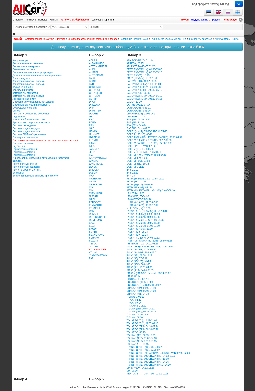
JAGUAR (94, 149)
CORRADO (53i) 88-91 (138, 107)
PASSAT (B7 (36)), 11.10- (139, 229)
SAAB (92, 223)
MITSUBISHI (96, 193)
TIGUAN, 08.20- (134, 317)
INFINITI (93, 140)
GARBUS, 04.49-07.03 (138, 128)
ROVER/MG (95, 220)
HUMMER (94, 134)
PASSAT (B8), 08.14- (137, 231)
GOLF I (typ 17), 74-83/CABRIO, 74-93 (146, 131)
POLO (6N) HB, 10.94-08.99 (141, 249)
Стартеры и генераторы (26, 137)
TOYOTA (94, 246)
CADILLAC (95, 87)
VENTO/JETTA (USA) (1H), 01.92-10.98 (147, 373)
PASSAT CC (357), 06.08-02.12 (142, 237)
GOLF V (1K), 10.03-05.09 (140, 149)
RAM (91, 211)
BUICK (92, 81)
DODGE (93, 113)
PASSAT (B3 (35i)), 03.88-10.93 (143, 214)
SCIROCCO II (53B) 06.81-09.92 (143, 285)
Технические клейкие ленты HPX (168, 39)
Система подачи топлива (26, 131)
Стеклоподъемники (23, 143)
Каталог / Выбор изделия (75, 19)
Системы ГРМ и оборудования (29, 134)
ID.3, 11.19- (132, 169)
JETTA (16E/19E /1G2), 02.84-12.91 (145, 178)
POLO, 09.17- (133, 276)
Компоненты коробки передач (29, 96)
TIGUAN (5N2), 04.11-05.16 (141, 311)
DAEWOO (94, 104)
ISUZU (92, 143)
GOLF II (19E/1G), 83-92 (139, 134)
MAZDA (93, 181)
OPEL (92, 199)
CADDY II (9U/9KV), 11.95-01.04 (143, 84)
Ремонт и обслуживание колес (29, 119)
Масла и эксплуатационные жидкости (33, 101)
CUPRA (93, 99)
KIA (91, 155)
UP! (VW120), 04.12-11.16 (140, 367)
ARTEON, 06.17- (135, 63)
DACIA (92, 101)
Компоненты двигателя (25, 93)
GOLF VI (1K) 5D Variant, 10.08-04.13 (146, 155)
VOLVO (93, 252)
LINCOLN (94, 169)
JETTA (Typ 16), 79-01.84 (139, 184)
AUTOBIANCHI (97, 75)
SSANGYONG (96, 234)
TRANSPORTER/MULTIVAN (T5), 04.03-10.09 (150, 356)
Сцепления (19, 146)
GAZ (91, 128)
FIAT (91, 119)
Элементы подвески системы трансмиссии (36, 175)
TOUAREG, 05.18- (136, 332)
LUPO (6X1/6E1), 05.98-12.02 (142, 205)
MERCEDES (95, 184)
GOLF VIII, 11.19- (135, 166)
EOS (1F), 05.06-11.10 (138, 119)
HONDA (93, 131)
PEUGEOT (95, 202)
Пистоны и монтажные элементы (31, 113)
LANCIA (93, 161)
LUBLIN (93, 172)
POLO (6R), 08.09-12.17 (139, 255)
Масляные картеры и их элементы (31, 104)
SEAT (92, 226)
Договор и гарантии (103, 19)
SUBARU (94, 237)
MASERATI (95, 178)
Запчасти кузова (21, 78)
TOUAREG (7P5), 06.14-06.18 (142, 329)
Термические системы (25, 149)
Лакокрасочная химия (24, 99)
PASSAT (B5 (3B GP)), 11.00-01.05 (145, 220)
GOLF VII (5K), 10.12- (137, 164)
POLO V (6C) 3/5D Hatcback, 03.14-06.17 (148, 273)
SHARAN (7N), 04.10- (137, 294)
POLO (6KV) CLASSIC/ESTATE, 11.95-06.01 (150, 246)
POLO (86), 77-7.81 (136, 258)
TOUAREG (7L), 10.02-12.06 (141, 320)
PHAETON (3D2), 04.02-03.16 (142, 243)
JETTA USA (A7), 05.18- (139, 187)
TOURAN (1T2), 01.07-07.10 (141, 338)
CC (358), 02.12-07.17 (138, 104)
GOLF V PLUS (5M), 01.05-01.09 (143, 152)
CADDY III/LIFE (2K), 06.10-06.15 (144, 99)
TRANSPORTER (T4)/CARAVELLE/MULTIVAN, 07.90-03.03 (158, 353)
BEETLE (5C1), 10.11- (138, 75)
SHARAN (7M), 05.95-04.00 (141, 291)
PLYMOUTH (95, 205)
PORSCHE (95, 208)
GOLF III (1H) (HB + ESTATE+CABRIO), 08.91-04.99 (154, 137)
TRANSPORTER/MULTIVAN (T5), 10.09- (147, 359)
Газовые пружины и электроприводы (33, 72)
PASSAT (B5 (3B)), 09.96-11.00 (142, 223)
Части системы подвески (26, 166)
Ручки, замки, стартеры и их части (31, 122)
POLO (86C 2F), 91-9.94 (139, 261)
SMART (93, 231)
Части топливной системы (27, 169)
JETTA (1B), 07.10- (136, 181)
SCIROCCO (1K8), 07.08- (140, 282)
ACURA (93, 60)
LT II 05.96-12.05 (135, 193)
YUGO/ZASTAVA (98, 255)
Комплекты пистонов (200, 39)
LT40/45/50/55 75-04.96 (138, 199)
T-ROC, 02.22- (134, 299)
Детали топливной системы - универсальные (37, 75)
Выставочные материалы (26, 66)
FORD (92, 122)
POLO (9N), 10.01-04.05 (139, 267)
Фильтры (17, 161)
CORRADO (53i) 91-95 (138, 110)
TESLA (93, 243)
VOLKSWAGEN (97, 249)
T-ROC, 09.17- (134, 302)
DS (90, 116)
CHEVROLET (96, 90)
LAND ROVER (96, 164)
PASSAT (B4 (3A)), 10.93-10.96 (142, 217)
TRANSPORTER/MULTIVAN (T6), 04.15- (147, 361)
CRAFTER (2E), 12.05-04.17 (141, 113)
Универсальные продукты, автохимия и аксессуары (41, 158)
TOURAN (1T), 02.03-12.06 (140, 335)
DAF (91, 107)
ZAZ (91, 258)
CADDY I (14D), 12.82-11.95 (141, 81)
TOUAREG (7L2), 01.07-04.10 (142, 323)
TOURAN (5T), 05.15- (137, 344)
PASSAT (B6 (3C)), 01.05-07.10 (143, 226)
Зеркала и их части (23, 90)
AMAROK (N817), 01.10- (139, 60)
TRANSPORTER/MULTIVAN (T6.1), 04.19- (148, 364)
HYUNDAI (94, 137)
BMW (92, 78)
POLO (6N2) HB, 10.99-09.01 (141, 252)
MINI (91, 190)
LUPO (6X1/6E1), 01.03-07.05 (142, 202)
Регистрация (230, 19)
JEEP (92, 152)
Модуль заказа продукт (205, 19)
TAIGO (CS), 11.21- (136, 305)
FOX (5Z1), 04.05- (135, 125)
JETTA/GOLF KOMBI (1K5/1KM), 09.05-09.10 (150, 190)
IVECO (92, 146)
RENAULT (94, 214)
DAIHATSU (95, 110)
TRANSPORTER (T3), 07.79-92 (143, 350)
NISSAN (93, 196)
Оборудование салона (25, 107)
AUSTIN (93, 72)
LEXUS (93, 166)
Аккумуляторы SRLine (226, 39)
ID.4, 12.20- (132, 172)
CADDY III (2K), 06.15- (138, 93)
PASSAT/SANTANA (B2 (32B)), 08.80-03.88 (149, 240)
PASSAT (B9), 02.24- (137, 234)
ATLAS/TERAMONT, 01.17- (140, 66)
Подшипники (19, 116)
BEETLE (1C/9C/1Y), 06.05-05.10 (144, 72)
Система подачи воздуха (26, 128)
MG (91, 187)
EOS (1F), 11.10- (135, 122)
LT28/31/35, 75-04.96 (137, 196)
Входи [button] (185, 19)
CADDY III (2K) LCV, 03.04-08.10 (143, 87)
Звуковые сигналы (23, 87)
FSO (91, 125)
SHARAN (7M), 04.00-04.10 (141, 288)
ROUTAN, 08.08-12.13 (138, 279)
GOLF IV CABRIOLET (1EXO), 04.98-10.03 (149, 143)
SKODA (93, 229)
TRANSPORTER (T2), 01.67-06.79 (144, 347)
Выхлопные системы (24, 69)
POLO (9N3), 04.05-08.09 (139, 270)
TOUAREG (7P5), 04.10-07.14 (142, 326)
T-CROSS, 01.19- (135, 296)
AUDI (92, 69)
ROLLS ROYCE (97, 217)
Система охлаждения (24, 125)
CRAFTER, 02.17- (135, 116)
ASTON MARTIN (98, 66)
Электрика (18, 172)
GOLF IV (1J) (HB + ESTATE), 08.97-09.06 (148, 140)
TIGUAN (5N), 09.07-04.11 (140, 308)
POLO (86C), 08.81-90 (138, 264)
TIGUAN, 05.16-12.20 (137, 314)
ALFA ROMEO (96, 63)
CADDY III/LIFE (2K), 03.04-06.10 (144, 96)
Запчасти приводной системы (29, 81)
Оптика (16, 110)
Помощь (42, 19)
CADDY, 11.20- (134, 101)
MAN (91, 175)
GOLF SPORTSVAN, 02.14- (141, 146)
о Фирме (31, 19)
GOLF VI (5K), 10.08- (137, 158)
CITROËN (94, 96)
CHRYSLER (95, 93)
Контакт (54, 19)
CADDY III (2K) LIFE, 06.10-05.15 (144, 90)
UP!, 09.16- (132, 370)
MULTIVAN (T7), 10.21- (138, 208)
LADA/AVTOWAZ (98, 158)
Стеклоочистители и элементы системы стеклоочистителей (45, 140)
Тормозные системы (24, 152)
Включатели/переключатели (28, 63)
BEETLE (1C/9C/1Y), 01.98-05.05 (144, 69)
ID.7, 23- (130, 175)
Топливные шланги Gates (134, 39)
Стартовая (18, 19)
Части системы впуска (25, 164)
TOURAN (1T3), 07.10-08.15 (141, 341)
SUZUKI (93, 240)
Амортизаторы (21, 60)
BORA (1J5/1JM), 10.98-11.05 (142, 78)
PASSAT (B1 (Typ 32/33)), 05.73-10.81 (146, 211)
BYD (91, 84)
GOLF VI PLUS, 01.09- (138, 161)
